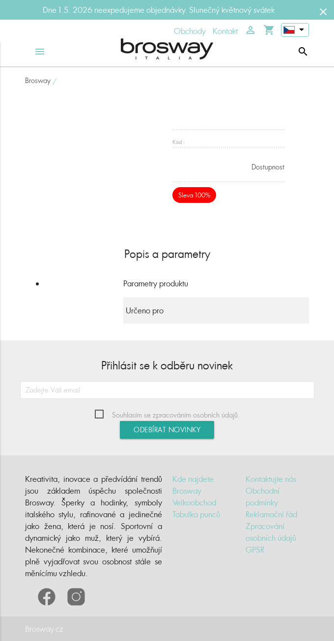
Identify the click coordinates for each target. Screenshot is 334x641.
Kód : (178, 141)
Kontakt (225, 31)
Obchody (190, 31)
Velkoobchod (194, 502)
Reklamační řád (271, 514)
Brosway (38, 80)
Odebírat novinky (167, 429)
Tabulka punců (196, 514)
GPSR (255, 549)
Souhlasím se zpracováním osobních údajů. (176, 414)
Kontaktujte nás (271, 479)
